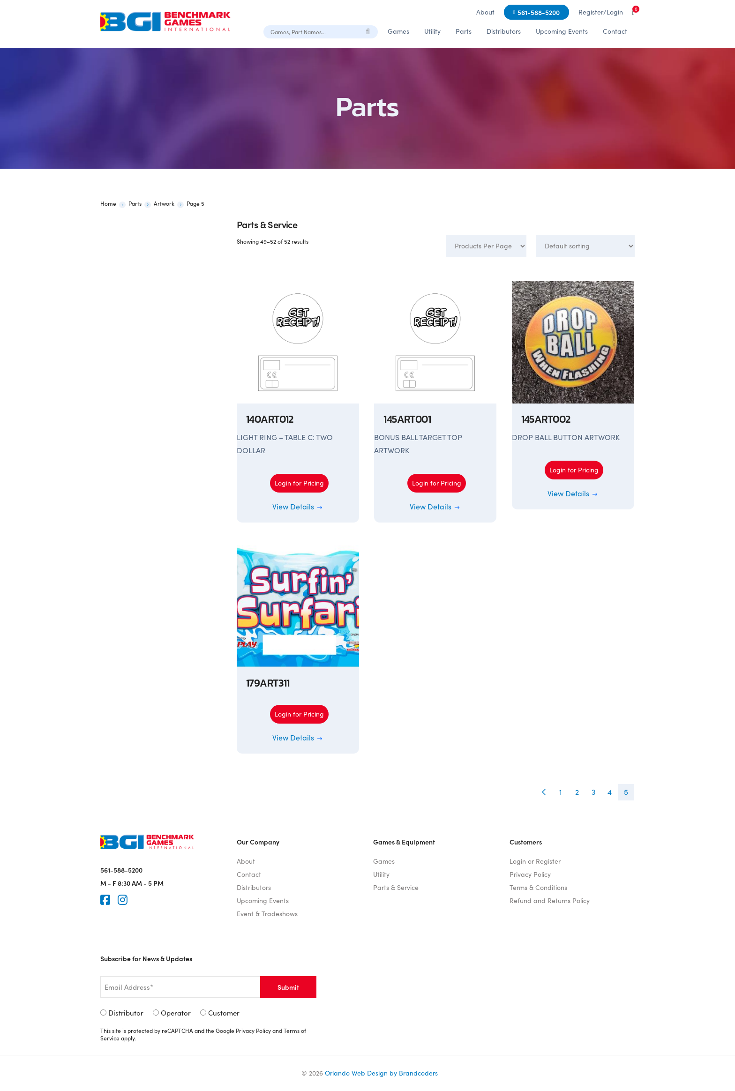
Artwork (164, 203)
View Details (297, 506)
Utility (432, 31)
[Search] (368, 31)
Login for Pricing (299, 482)
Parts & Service (396, 887)
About (485, 11)
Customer (224, 1012)
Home (108, 203)
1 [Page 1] (560, 792)
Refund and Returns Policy (550, 900)
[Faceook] (105, 899)
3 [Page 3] (593, 792)
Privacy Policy (530, 874)
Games (398, 31)
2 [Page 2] (577, 792)
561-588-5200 (539, 12)
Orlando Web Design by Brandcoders (381, 1073)
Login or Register (535, 861)
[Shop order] (585, 246)
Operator (176, 1012)
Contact (615, 31)
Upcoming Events (562, 31)
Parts (464, 31)
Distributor (125, 1012)
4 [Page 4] (610, 792)
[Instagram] (123, 899)
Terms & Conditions (538, 887)
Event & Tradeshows (267, 913)
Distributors (504, 31)
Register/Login (600, 11)
